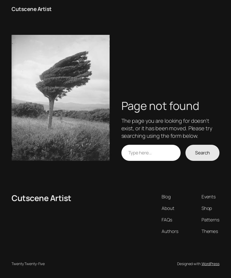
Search (202, 153)
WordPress (210, 263)
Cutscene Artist (32, 9)
